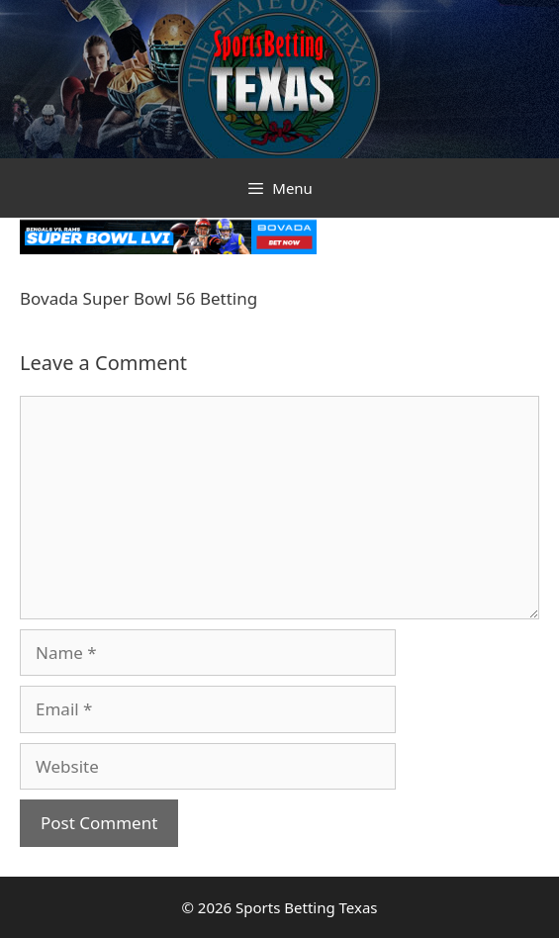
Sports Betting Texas (306, 907)
